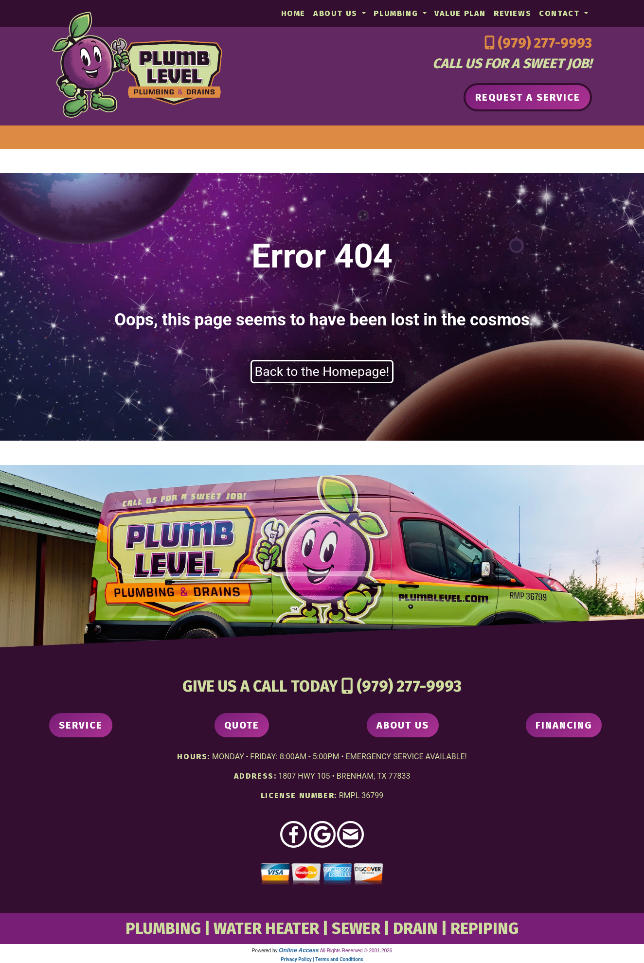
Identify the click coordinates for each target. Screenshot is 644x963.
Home (293, 13)
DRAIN (415, 928)
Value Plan (460, 13)
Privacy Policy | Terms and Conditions (322, 959)
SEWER (356, 928)
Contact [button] (560, 13)
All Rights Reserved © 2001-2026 (356, 950)
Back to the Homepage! (322, 371)
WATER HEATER (266, 928)
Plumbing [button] (397, 13)
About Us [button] (336, 13)
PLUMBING (163, 928)
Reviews (512, 13)
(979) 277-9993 (545, 43)
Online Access (299, 950)
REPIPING (484, 928)
